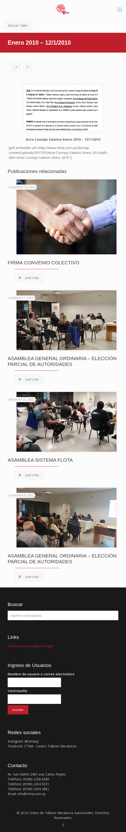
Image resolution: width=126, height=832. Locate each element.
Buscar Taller (18, 25)
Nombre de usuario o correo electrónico (41, 674)
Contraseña (17, 691)
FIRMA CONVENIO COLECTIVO (43, 262)
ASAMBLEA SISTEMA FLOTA (40, 460)
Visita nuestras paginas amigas (31, 646)
